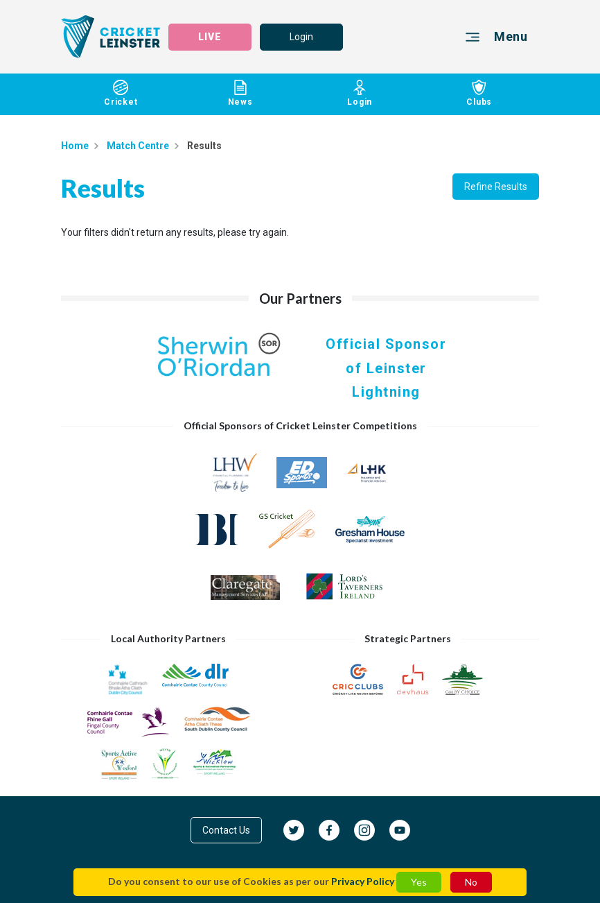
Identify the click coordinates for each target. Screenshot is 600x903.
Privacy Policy (362, 881)
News (241, 93)
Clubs (480, 93)
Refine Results (495, 186)
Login (301, 36)
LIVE (210, 36)
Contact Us (226, 830)
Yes (419, 882)
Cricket (121, 93)
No (471, 882)
